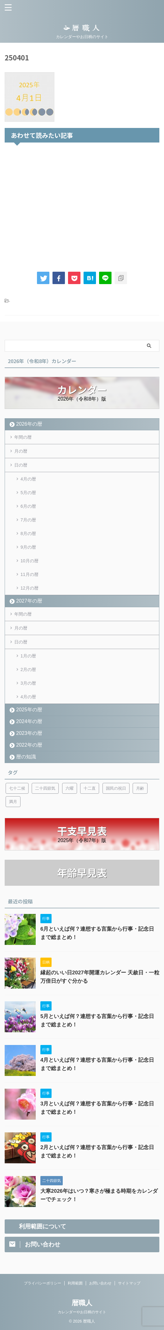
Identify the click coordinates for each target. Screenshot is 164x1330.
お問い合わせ (100, 1283)
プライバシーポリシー (42, 1283)
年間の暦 (23, 437)
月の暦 (20, 451)
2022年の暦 (29, 745)
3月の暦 (28, 683)
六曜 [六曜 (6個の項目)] (70, 788)
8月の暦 (28, 533)
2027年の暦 (29, 601)
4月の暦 (28, 478)
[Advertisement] (82, 206)
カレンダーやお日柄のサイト (82, 1312)
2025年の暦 (29, 709)
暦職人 (82, 1303)
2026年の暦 (29, 424)
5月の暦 (28, 492)
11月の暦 (29, 574)
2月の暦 (28, 669)
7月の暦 (28, 519)
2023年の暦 (29, 733)
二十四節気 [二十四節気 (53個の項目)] (45, 788)
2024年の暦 (29, 721)
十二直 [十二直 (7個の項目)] (90, 788)
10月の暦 (29, 560)
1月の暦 (28, 655)
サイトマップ (129, 1283)
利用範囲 (75, 1283)
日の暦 (20, 465)
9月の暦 (28, 547)
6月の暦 (28, 506)
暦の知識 (26, 756)
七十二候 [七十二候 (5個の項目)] (17, 788)
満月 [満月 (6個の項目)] (13, 801)
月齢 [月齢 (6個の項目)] (140, 788)
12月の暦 (29, 588)
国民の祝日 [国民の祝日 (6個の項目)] (116, 788)
